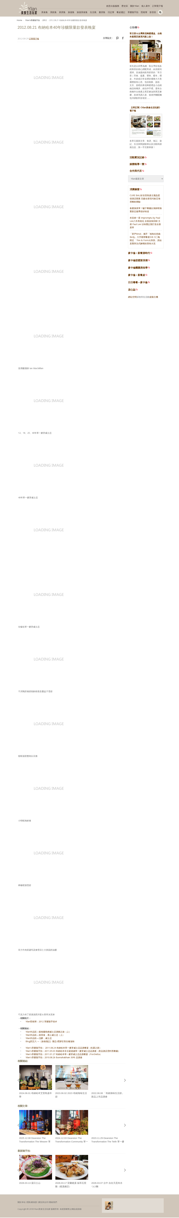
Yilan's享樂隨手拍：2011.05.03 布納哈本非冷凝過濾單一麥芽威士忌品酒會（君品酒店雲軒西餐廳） (73, 1051)
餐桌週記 (121, 12)
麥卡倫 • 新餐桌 (136, 275)
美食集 (44, 12)
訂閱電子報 (157, 5)
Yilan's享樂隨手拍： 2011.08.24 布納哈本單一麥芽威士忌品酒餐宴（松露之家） (63, 1048)
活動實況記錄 (138, 157)
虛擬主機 (153, 297)
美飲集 (53, 12)
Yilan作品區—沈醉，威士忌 (39, 1038)
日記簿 (111, 12)
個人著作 (145, 5)
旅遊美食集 (82, 12)
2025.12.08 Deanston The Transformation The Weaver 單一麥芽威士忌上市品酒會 (34, 1142)
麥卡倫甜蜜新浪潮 (138, 261)
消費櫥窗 (136, 189)
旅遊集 (71, 12)
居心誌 (131, 290)
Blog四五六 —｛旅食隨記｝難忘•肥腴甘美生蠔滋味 (50, 1041)
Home (19, 20)
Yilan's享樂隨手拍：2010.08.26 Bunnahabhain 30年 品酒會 (54, 1058)
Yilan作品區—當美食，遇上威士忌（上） (45, 1035)
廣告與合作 (43, 1202)
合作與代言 (137, 171)
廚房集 (62, 12)
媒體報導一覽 (138, 164)
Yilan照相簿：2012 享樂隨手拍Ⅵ (41, 1022)
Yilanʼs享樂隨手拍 (32, 20)
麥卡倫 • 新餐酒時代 (139, 253)
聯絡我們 (53, 1202)
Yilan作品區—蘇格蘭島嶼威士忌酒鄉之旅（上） (48, 1032)
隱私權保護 (32, 1202)
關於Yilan (134, 5)
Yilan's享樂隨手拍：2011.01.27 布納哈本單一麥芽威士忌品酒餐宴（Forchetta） (64, 1054)
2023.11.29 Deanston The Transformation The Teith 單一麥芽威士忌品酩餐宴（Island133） (107, 1142)
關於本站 (22, 1202)
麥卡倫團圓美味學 (138, 268)
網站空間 (132, 297)
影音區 (153, 12)
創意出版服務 (112, 5)
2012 (44, 20)
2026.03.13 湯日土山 (29, 1183)
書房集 (102, 12)
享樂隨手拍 (133, 12)
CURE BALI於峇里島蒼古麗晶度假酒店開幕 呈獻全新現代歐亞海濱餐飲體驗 (145, 199)
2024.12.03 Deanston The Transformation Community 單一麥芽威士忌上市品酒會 (71, 1142)
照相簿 (144, 12)
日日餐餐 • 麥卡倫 (137, 283)
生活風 (93, 12)
